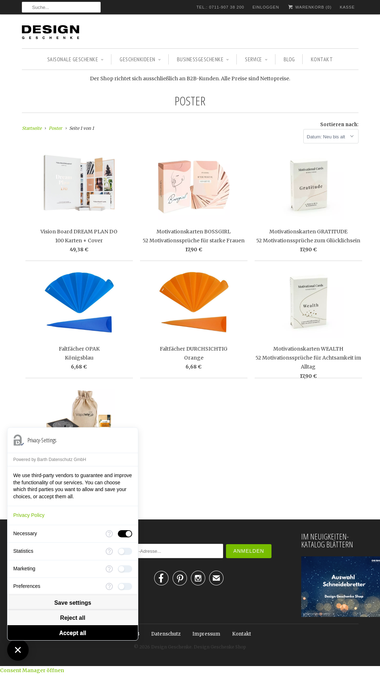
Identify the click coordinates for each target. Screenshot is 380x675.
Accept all (72, 633)
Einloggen (265, 7)
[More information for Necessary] (109, 533)
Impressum (206, 634)
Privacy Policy (28, 515)
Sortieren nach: (339, 125)
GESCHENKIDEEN (140, 59)
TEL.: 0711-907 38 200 (220, 7)
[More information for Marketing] (109, 569)
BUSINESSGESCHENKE (203, 59)
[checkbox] (125, 533)
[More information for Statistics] (109, 551)
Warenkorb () (309, 7)
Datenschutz (166, 634)
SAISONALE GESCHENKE (75, 59)
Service (256, 59)
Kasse (347, 7)
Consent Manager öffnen (32, 670)
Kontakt (322, 59)
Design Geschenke (171, 647)
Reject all (72, 618)
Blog (289, 59)
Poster (190, 100)
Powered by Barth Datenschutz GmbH (49, 459)
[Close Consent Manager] (18, 650)
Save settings (72, 603)
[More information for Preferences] (109, 586)
